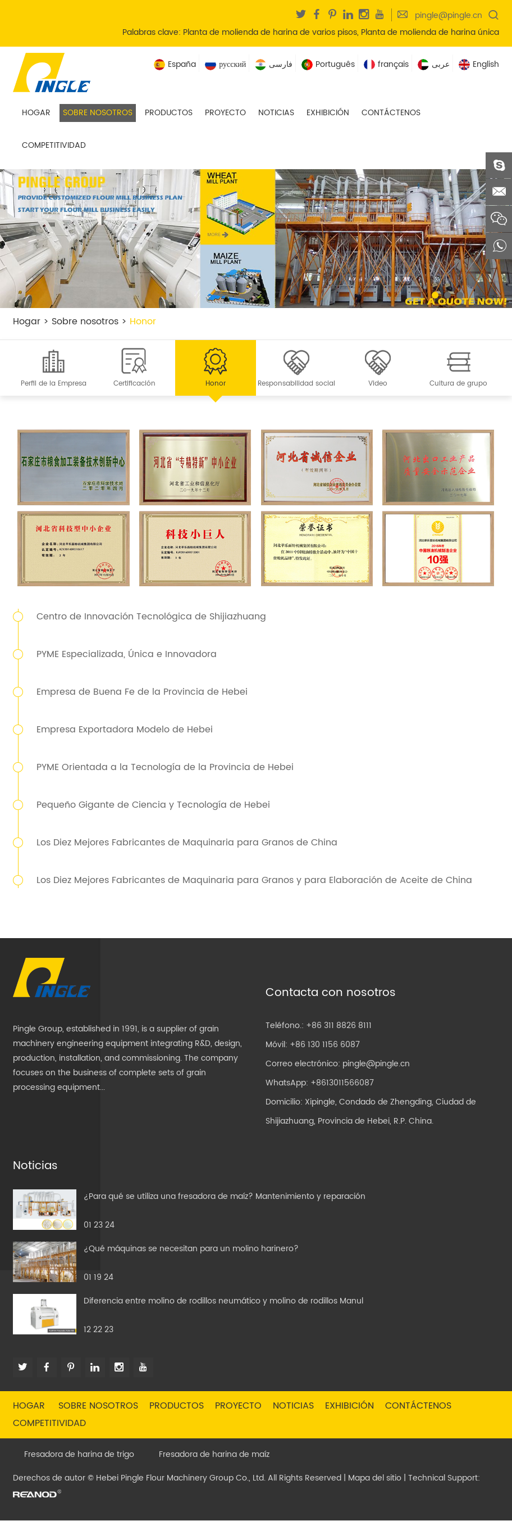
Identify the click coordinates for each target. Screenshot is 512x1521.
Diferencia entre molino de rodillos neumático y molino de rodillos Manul (223, 1301)
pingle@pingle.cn (448, 15)
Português (328, 64)
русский (225, 64)
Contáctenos (391, 112)
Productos (169, 112)
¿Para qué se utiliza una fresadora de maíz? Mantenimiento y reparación (224, 1196)
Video (377, 384)
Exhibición (328, 112)
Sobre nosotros (97, 112)
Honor (143, 321)
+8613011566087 (342, 1083)
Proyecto (225, 112)
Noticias (276, 112)
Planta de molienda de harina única (430, 32)
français (386, 64)
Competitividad (54, 145)
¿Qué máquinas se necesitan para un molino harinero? (191, 1249)
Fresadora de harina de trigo (79, 1454)
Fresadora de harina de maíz (214, 1454)
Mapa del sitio (374, 1478)
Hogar (36, 112)
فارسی (273, 64)
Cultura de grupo (458, 384)
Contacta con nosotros (331, 993)
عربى (434, 64)
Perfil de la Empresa (53, 384)
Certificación (134, 384)
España (175, 64)
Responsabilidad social (296, 384)
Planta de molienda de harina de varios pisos (270, 32)
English (479, 64)
